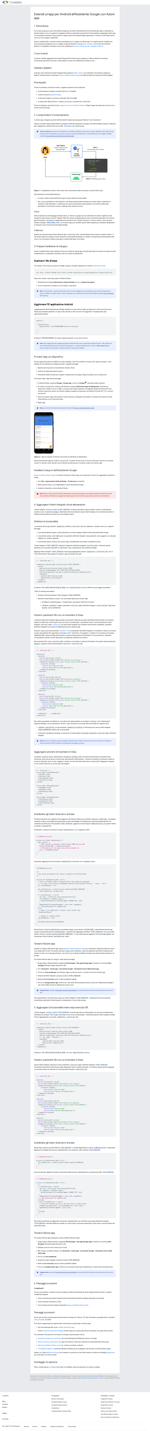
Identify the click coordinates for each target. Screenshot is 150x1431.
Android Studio (56, 95)
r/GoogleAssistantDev (45, 1349)
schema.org (56, 625)
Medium (4, 1407)
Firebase (43, 1426)
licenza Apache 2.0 (54, 1378)
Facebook (5, 1404)
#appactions (111, 1352)
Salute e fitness (78, 73)
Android (26, 1426)
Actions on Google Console (109, 1411)
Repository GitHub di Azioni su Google (51, 1345)
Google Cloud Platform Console (110, 1402)
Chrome (34, 1426)
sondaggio (52, 1367)
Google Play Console (107, 1405)
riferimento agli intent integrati (53, 1331)
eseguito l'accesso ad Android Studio (71, 105)
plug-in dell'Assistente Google (70, 75)
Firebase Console (106, 1408)
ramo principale (108, 293)
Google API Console (106, 1399)
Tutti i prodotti (72, 1426)
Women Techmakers (58, 1399)
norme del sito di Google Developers (88, 1378)
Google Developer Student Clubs (61, 1411)
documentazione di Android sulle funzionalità (60, 136)
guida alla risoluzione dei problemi (66, 990)
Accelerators (55, 1408)
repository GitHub (99, 266)
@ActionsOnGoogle (53, 1352)
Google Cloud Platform (57, 1426)
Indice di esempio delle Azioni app (49, 1342)
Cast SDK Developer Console (109, 1414)
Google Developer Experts (59, 1405)
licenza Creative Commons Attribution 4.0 (94, 1376)
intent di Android (88, 44)
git (69, 91)
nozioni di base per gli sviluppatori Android (89, 46)
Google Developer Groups (59, 1402)
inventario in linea (65, 631)
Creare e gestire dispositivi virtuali (84, 408)
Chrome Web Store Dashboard (110, 1417)
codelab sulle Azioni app (66, 1327)
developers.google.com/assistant (49, 1338)
